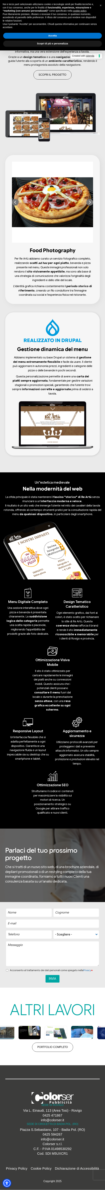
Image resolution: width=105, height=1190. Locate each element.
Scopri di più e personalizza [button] (52, 43)
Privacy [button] (87, 970)
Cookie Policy (41, 1168)
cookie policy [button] (79, 10)
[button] (50, 202)
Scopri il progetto (52, 74)
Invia (52, 979)
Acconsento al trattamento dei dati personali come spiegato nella (48, 970)
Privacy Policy (16, 1168)
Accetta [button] (52, 35)
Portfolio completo (52, 1047)
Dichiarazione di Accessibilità (77, 1168)
